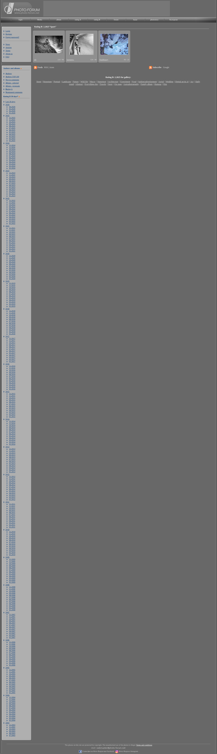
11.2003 (12, 727)
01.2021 (12, 251)
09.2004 (12, 703)
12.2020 (12, 256)
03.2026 (12, 109)
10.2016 (12, 370)
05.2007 (12, 629)
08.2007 (12, 623)
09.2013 (12, 455)
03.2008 (12, 606)
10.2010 (12, 536)
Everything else (91, 84)
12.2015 (12, 394)
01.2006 (12, 665)
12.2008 (12, 587)
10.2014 (12, 425)
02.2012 (12, 497)
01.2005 (12, 692)
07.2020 (12, 266)
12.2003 (12, 725)
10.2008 (12, 591)
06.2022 (12, 213)
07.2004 (12, 708)
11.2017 (12, 340)
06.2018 (12, 323)
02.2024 (12, 166)
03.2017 (12, 357)
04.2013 (12, 465)
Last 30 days (10, 102)
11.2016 (12, 368)
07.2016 (12, 376)
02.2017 (12, 359)
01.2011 (12, 527)
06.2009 (12, 572)
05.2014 (12, 436)
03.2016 (12, 385)
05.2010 (12, 546)
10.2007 (12, 619)
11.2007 (12, 616)
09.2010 (12, 538)
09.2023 (12, 179)
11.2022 (12, 202)
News (8, 44)
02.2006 (12, 663)
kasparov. (70, 60)
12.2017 (12, 338)
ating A (9, 89)
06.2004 (12, 710)
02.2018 (12, 332)
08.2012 (12, 485)
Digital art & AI (181, 81)
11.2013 (12, 451)
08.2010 (12, 540)
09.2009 (12, 565)
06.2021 (12, 240)
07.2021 (12, 238)
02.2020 (12, 276)
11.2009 (12, 561)
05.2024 (12, 160)
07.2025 (12, 128)
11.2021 (12, 230)
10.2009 (12, 563)
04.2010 (12, 548)
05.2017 (12, 353)
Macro (92, 81)
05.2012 (12, 491)
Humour (158, 84)
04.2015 (12, 410)
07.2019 (12, 294)
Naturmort (101, 81)
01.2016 (12, 389)
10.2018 (12, 315)
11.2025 (12, 120)
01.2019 (12, 306)
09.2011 (12, 510)
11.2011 (12, 506)
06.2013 (12, 461)
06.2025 (12, 130)
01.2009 (12, 582)
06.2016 (12, 378)
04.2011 (12, 521)
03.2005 (12, 688)
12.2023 (12, 173)
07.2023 (12, 183)
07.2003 (12, 735)
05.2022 (12, 215)
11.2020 (12, 258)
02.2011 (12, 525)
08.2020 (12, 264)
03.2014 (12, 440)
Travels (103, 84)
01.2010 (12, 554)
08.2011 (12, 512)
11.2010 (12, 534)
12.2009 (12, 559)
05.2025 (12, 132)
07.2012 (12, 487)
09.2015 (12, 400)
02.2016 (12, 387)
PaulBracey (103, 60)
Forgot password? (12, 37)
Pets (165, 84)
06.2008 (12, 599)
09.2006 (12, 648)
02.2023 (12, 194)
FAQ (7, 57)
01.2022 (12, 223)
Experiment (125, 81)
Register (9, 34)
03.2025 (12, 136)
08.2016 (12, 374)
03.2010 (12, 550)
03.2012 (12, 495)
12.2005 (12, 670)
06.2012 (12, 489)
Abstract (79, 84)
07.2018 (12, 321)
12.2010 (12, 532)
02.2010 (12, 552)
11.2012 (12, 478)
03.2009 (12, 578)
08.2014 (12, 429)
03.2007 (12, 633)
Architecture (113, 81)
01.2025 (12, 140)
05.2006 (12, 657)
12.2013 (12, 449)
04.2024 (12, 162)
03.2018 (12, 329)
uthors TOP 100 (12, 77)
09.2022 (12, 207)
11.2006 (12, 644)
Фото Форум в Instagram (128, 751)
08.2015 (12, 402)
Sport (110, 84)
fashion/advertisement (147, 81)
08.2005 (12, 678)
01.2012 (12, 499)
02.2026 (12, 111)
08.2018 (12, 319)
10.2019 (12, 287)
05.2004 (12, 712)
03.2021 (12, 247)
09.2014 (12, 427)
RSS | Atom (49, 67)
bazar (135, 20)
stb (35, 60)
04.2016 (12, 383)
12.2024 (12, 145)
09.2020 (12, 262)
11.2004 (12, 699)
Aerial (161, 81)
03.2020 (12, 274)
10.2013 (12, 453)
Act (191, 81)
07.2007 (12, 625)
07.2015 (12, 404)
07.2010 (12, 542)
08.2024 (12, 153)
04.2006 (12, 659)
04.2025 (12, 134)
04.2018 (12, 327)
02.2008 (12, 608)
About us (9, 54)
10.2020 (12, 260)
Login (8, 31)
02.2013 (12, 470)
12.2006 (12, 642)
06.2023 (12, 185)
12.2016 (12, 366)
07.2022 (12, 211)
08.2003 (12, 733)
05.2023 (12, 187)
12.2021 (12, 228)
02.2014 (12, 442)
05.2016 (12, 381)
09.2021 (12, 234)
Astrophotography (131, 84)
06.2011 (12, 516)
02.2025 (12, 138)
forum (116, 20)
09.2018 (12, 317)
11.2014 (12, 423)
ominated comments (14, 92)
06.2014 (12, 434)
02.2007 (12, 635)
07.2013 (12, 459)
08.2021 (12, 236)
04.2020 (12, 272)
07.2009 (12, 570)
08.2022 (12, 209)
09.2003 (12, 731)
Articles (9, 47)
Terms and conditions (144, 745)
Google (166, 67)
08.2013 (12, 457)
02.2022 (12, 221)
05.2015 (12, 408)
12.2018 (12, 311)
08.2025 (12, 126)
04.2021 (12, 245)
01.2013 (12, 472)
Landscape (66, 81)
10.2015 (12, 398)
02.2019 (12, 304)
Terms (8, 50)
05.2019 (12, 298)
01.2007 (12, 637)
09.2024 (12, 151)
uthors (9, 73)
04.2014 (12, 438)
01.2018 (12, 334)
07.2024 (12, 156)
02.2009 (12, 580)
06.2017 (12, 351)
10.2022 (12, 204)
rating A (78, 20)
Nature (76, 81)
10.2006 (12, 646)
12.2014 (12, 421)
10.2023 (12, 177)
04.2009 (12, 576)
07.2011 (12, 514)
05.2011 (12, 519)
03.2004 (12, 716)
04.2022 (12, 217)
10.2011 (12, 508)
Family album (146, 84)
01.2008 (12, 610)
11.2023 (12, 175)
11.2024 (12, 147)
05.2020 (12, 270)
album (58, 20)
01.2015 (12, 416)
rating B (97, 20)
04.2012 (12, 493)
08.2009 (12, 567)
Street (38, 81)
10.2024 (12, 149)
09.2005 (12, 676)
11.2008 (12, 589)
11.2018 (12, 313)
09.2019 (12, 289)
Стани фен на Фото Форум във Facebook (98, 751)
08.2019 (12, 291)
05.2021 (12, 242)
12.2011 (12, 504)
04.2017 (12, 355)
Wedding (169, 81)
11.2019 (12, 285)
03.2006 (12, 661)
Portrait (57, 81)
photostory (154, 20)
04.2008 (12, 603)
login (21, 20)
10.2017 (12, 342)
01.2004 (12, 720)
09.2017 (12, 345)
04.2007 (12, 631)
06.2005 (12, 682)
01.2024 (12, 168)
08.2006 (12, 650)
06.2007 (12, 627)
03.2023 (12, 191)
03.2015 (12, 412)
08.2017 (12, 347)
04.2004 (12, 714)
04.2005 (12, 686)
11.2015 (12, 396)
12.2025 (12, 117)
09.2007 (12, 621)
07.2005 (12, 680)
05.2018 (12, 325)
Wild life (84, 81)
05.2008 (12, 601)
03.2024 (12, 164)
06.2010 (12, 544)
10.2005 (12, 674)
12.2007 (12, 614)
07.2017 (12, 349)
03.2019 (12, 302)
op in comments (12, 80)
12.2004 (12, 697)
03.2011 (12, 523)
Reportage (47, 81)
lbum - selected (12, 83)
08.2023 (12, 181)
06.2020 (12, 268)
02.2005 (12, 690)
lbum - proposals (13, 86)
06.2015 (12, 406)
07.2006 (12, 652)
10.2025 (12, 122)
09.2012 (12, 483)
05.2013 (12, 463)
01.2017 (12, 361)
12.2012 (12, 476)
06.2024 (12, 158)
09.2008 (12, 593)
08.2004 (12, 706)
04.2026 (12, 107)
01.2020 (12, 278)
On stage (118, 84)
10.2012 (12, 481)
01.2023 (12, 196)
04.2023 (12, 189)
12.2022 (12, 200)
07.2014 (12, 432)
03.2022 (12, 219)
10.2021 (12, 232)
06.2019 (12, 296)
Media (39, 20)
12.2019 (12, 283)
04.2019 (12, 300)
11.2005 (12, 672)
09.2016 (12, 372)
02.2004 (12, 718)
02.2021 (12, 249)
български (173, 20)
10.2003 (12, 729)
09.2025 (12, 124)
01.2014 (12, 444)
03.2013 (12, 467)
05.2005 (12, 684)
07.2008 (12, 597)
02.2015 (12, 414)
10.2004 (12, 701)
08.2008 (12, 595)
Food (134, 81)
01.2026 (12, 113)
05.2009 (12, 574)
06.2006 (12, 654)
